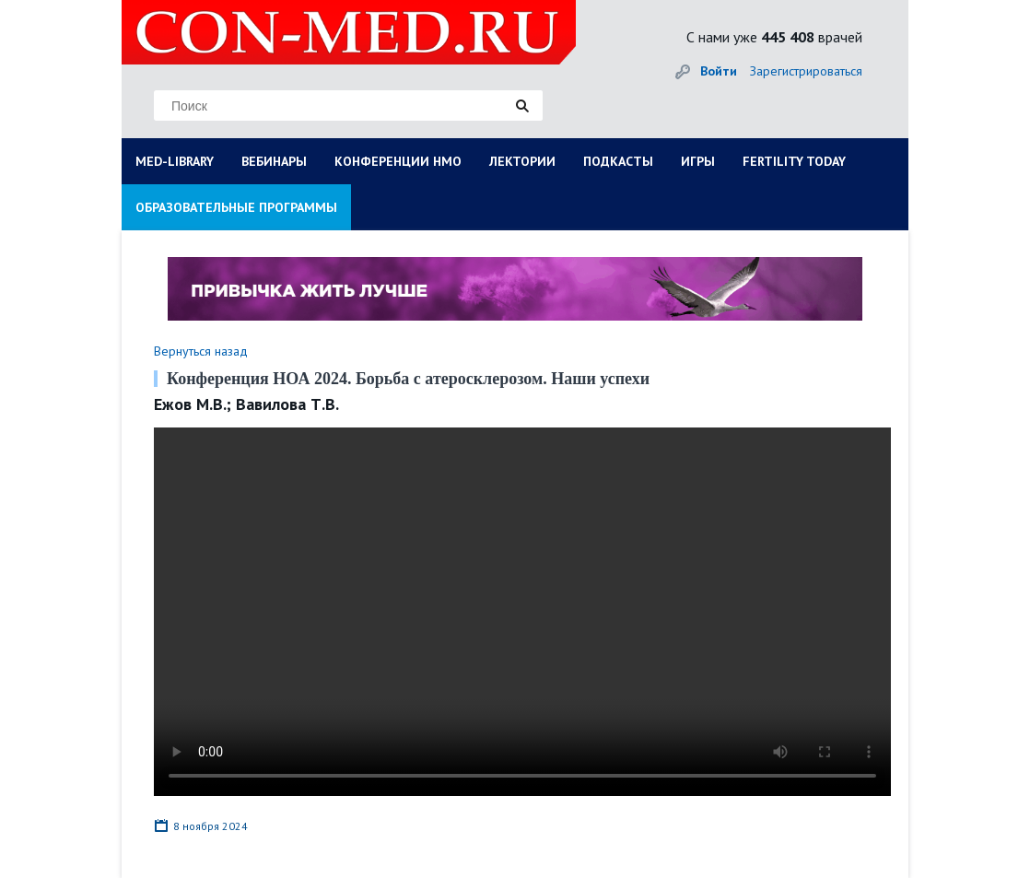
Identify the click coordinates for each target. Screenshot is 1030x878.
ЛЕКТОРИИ (522, 161)
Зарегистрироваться (806, 71)
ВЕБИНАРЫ (274, 161)
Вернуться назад (201, 351)
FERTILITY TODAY (794, 161)
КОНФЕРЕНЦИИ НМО (398, 161)
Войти (718, 70)
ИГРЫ (698, 161)
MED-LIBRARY (174, 161)
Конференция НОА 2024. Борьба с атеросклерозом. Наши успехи (408, 378)
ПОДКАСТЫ (618, 161)
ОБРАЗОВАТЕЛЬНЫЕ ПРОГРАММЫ (236, 207)
